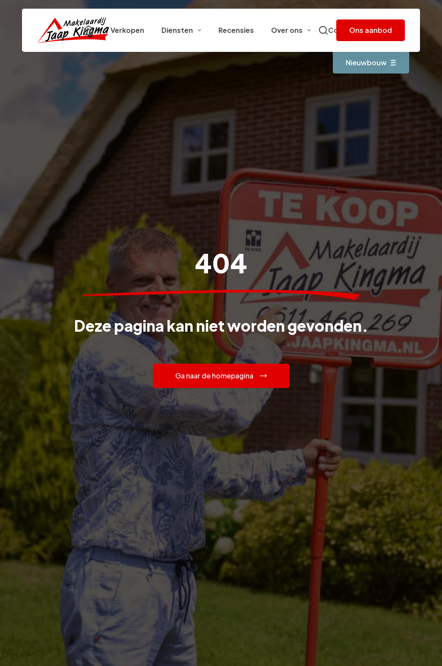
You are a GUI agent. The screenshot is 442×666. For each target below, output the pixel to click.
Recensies (236, 30)
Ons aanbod (370, 30)
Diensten (183, 30)
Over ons (292, 30)
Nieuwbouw (371, 62)
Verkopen (127, 30)
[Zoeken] (323, 30)
